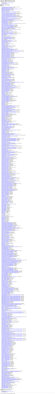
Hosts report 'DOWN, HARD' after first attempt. (7, 185)
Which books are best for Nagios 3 (6, 201)
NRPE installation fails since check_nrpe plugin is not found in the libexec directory (11, 294)
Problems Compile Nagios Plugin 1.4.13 (6, 368)
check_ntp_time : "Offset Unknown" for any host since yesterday (9, 11)
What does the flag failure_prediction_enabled (7, 156)
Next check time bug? (4, 135)
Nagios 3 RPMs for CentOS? (5, 386)
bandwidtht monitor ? (4, 195)
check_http (3, 309)
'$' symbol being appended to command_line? (7, 45)
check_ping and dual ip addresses (5, 286)
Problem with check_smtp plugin (5, 174)
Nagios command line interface (5, 325)
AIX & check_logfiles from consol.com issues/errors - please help (9, 225)
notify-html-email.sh (4, 144)
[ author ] (12, 2)
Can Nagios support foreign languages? (6, 134)
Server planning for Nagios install (5, 284)
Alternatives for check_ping (5, 280)
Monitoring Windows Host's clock (6, 385)
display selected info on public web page (6, 349)
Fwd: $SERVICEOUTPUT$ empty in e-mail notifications (8, 62)
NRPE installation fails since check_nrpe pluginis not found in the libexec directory (11, 298)
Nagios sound (3, 70)
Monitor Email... (4, 244)
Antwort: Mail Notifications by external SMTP (7, 321)
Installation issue (4, 217)
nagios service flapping (4, 275)
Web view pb (3, 266)
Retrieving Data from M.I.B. (5, 149)
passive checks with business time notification (7, 344)
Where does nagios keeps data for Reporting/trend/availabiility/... (9, 138)
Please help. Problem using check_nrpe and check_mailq (8, 145)
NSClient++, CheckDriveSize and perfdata (6, 228)
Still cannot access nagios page (5, 239)
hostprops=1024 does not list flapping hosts (7, 337)
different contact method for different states (7, 343)
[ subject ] (10, 2)
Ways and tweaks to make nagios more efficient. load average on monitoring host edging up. (12, 312)
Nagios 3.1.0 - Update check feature (6, 359)
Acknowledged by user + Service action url (7, 155)
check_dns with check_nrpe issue (5, 240)
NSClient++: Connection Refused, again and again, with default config (10, 306)
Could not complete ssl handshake (6, 64)
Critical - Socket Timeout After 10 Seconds (7, 37)
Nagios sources (3, 10)
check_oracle (3, 220)
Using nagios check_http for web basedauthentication (8, 253)
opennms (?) (3, 203)
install (2, 34)
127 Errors (3, 367)
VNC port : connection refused (5, 197)
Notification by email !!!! (5, 199)
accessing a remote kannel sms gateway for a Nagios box (8, 87)
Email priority (3, 30)
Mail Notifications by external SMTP (6, 318)
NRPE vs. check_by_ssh (4, 17)
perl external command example (5, 326)
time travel (3, 360)
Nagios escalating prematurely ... (5, 202)
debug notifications (4, 320)
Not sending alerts (4, 130)
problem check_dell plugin (5, 168)
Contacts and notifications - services (6, 362)
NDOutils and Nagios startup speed (6, 301)
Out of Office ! (3, 73)
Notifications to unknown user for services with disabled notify (9, 177)
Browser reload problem (4, 352)
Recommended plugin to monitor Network (6, 259)
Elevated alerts (3, 78)
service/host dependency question (5, 59)
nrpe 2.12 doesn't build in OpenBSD (6, 292)
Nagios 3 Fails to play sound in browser (6, 52)
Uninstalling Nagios (4, 68)
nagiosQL (3, 311)
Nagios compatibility (4, 204)
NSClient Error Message (4, 313)
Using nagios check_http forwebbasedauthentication (8, 269)
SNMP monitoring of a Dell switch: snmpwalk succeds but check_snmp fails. (10, 371)
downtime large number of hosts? (5, 72)
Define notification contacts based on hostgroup (7, 322)
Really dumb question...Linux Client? (6, 243)
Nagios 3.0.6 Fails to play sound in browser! (7, 60)
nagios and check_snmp (4, 58)
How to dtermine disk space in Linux (6, 346)
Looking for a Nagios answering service (6, 54)
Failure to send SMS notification (5, 193)
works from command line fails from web (6, 79)
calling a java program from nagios (6, 353)
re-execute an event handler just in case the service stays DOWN (9, 255)
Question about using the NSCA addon (6, 159)
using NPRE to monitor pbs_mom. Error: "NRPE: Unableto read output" (10, 261)
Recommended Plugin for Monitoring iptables (7, 222)
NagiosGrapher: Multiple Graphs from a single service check (9, 377)
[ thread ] (8, 2)
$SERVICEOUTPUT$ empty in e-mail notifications (8, 33)
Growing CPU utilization (4, 40)
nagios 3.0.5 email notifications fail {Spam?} (7, 98)
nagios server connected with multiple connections (7, 288)
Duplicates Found (4, 373)
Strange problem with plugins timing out (6, 364)
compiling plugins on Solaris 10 (5, 310)
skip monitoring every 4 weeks (5, 347)
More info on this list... (4, 3)
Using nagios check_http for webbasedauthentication (8, 263)
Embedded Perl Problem (4, 283)
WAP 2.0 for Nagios (4, 279)
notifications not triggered (5, 319)
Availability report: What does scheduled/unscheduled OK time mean (9, 18)
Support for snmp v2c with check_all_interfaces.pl (7, 184)
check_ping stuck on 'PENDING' (5, 97)
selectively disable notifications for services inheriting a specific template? (10, 246)
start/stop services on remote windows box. (7, 142)
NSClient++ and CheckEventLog (5, 192)
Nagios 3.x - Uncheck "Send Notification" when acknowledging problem (10, 183)
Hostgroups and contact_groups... (5, 332)
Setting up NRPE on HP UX (5, 21)
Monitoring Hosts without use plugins (6, 8)
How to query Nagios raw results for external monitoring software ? (9, 143)
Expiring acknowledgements (5, 273)
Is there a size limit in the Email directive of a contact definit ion (9, 378)
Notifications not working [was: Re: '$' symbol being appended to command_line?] (11, 50)
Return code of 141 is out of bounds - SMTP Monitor (8, 26)
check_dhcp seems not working (5, 157)
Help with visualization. (4, 257)
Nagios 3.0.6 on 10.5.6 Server (5, 186)
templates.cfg (3, 383)
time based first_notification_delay (6, 252)
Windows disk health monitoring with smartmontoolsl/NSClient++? (9, 148)
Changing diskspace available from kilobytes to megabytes (8, 123)
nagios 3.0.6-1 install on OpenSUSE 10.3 (6, 176)
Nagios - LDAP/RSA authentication (6, 232)
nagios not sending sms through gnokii (6, 28)
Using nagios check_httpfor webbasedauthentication (8, 265)
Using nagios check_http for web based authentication (8, 251)
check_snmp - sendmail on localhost (6, 315)
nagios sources (3, 44)
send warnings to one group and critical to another (7, 19)
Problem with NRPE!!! (4, 119)
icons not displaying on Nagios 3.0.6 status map (7, 7)
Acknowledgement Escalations (5, 247)
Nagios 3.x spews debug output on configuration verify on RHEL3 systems (10, 23)
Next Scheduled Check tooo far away (6, 95)
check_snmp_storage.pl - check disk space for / (7, 341)
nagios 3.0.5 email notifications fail (6, 86)
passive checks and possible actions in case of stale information (9, 105)
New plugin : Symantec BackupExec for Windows (7, 136)
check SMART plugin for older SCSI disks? (7, 77)
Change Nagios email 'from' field (5, 118)
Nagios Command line (4, 116)
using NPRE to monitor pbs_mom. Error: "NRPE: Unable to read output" (10, 260)
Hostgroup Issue (3, 211)
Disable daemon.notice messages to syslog (6, 382)
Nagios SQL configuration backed (5, 357)
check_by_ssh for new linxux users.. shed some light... (8, 25)
